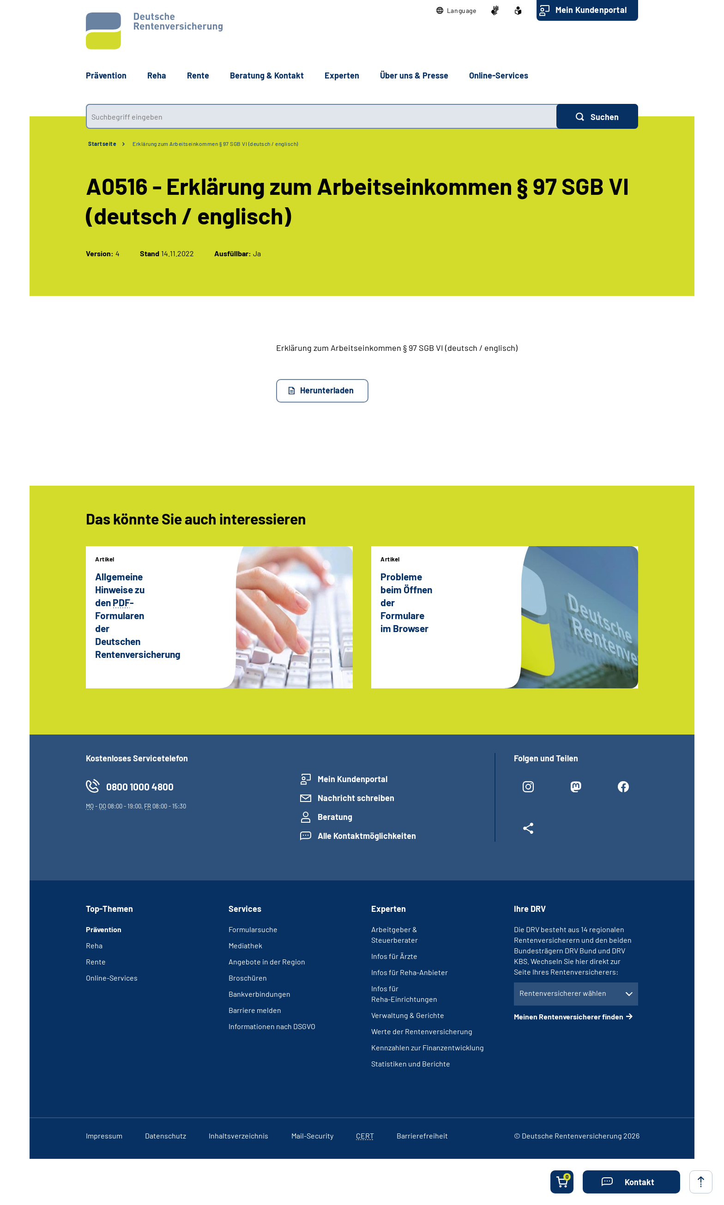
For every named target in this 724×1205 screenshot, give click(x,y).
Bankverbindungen (259, 993)
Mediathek (245, 945)
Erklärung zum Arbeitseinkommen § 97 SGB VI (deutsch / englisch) (215, 143)
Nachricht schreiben (356, 798)
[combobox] (321, 116)
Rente (96, 961)
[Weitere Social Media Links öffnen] (528, 832)
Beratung (335, 817)
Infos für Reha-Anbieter (409, 972)
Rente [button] (198, 75)
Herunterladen (327, 390)
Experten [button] (342, 75)
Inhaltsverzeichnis (238, 1135)
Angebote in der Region (267, 961)
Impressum (104, 1135)
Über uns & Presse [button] (414, 75)
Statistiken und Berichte (410, 1063)
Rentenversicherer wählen (562, 992)
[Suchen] (597, 116)
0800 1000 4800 (140, 786)
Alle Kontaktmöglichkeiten (367, 836)
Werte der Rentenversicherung (421, 1031)
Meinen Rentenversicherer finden (568, 1016)
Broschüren (248, 977)
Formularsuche (253, 929)
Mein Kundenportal (591, 10)
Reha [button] (156, 75)
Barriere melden (255, 1010)
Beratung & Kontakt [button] (267, 75)
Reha (94, 945)
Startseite (102, 143)
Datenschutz (165, 1135)
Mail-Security (312, 1135)
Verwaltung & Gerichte (407, 1015)
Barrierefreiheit (422, 1135)
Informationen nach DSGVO (272, 1026)
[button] (456, 10)
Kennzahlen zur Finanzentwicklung (427, 1047)
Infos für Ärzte (394, 956)
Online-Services (498, 75)
